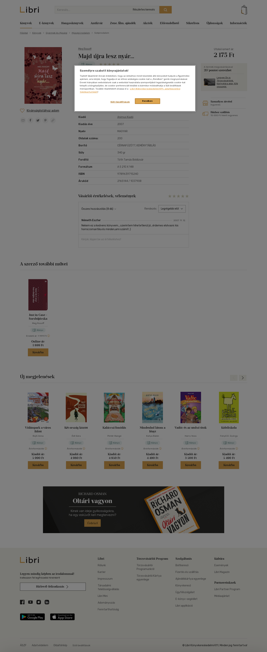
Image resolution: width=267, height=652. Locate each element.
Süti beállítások (120, 102)
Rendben (147, 101)
